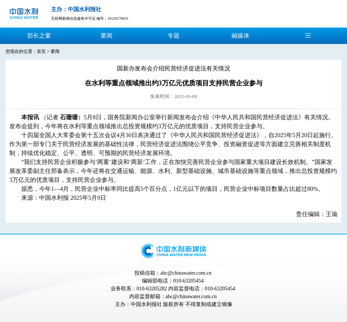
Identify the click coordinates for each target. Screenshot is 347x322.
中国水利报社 (146, 304)
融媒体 (240, 35)
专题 (173, 35)
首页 (41, 51)
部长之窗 (39, 35)
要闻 (106, 35)
